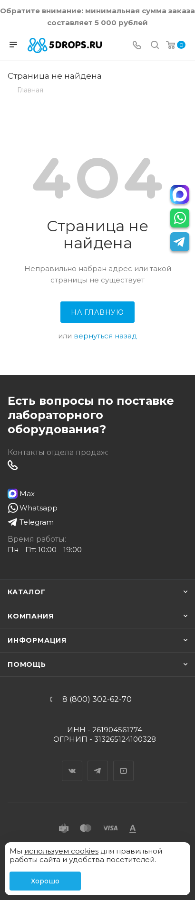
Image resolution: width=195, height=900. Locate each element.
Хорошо (45, 881)
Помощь (27, 664)
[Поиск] (155, 46)
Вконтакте (72, 762)
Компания (30, 616)
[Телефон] (137, 46)
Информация (37, 640)
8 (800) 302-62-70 (97, 699)
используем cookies (61, 850)
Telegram (98, 762)
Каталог (27, 592)
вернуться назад (105, 335)
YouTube (124, 762)
